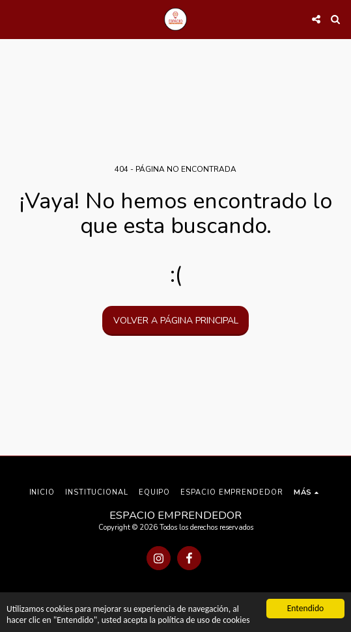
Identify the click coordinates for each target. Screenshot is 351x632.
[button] (14, 18)
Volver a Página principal (175, 320)
